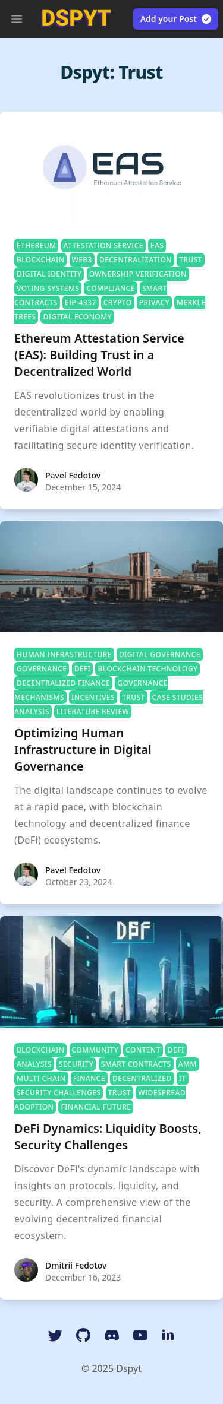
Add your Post (176, 19)
